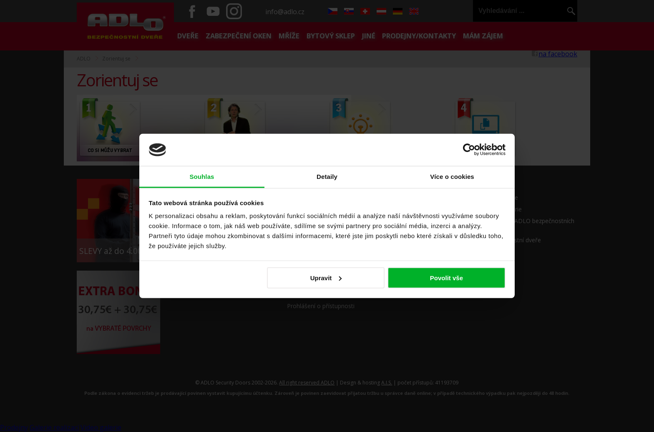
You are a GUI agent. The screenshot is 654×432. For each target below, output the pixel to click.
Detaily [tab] (327, 176)
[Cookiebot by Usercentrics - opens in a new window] (469, 149)
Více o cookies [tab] (452, 176)
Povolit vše (446, 277)
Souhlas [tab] (201, 176)
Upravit (326, 277)
